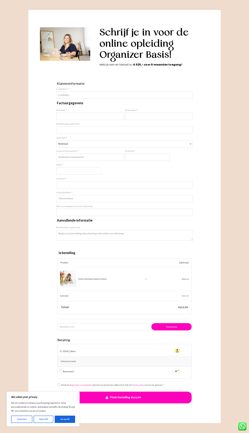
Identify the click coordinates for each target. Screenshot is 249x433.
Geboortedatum (64, 192)
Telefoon (61, 179)
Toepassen (171, 327)
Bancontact (121, 371)
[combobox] (124, 144)
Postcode (130, 151)
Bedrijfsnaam (68, 124)
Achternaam (131, 110)
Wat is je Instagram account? (74, 206)
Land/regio (61, 138)
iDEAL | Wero (121, 351)
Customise (22, 419)
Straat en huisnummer (67, 151)
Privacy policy (138, 385)
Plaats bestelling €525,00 (125, 397)
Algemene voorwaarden (81, 385)
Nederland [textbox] (63, 144)
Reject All (43, 419)
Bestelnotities (68, 228)
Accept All (65, 419)
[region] (43, 409)
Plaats (59, 165)
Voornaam (61, 110)
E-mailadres (62, 89)
